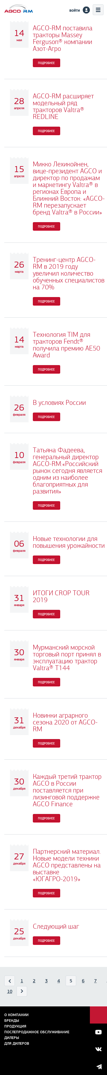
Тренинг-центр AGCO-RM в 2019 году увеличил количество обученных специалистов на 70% (68, 273)
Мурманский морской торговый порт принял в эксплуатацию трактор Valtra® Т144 (67, 657)
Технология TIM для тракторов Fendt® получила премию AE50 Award (66, 345)
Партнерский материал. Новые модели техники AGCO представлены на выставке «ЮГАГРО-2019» (67, 865)
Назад (10, 982)
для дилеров (16, 1043)
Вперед (22, 992)
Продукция (15, 1026)
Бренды (11, 1020)
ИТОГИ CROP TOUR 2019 (61, 596)
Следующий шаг (56, 926)
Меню (98, 9)
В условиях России (59, 403)
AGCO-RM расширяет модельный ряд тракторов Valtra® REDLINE (63, 106)
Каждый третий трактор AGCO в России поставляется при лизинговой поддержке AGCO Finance (67, 790)
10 (9, 991)
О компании (16, 1015)
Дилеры (11, 1038)
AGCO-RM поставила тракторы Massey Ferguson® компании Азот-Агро (62, 38)
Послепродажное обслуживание (36, 1032)
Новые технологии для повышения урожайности (69, 542)
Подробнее (46, 63)
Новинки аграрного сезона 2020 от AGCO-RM (65, 722)
